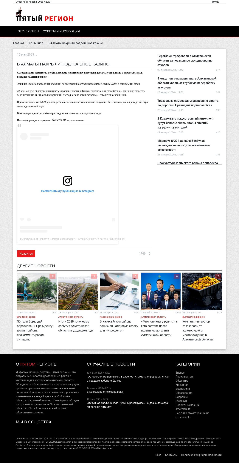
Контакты (171, 455)
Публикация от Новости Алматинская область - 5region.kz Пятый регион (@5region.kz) (72, 238)
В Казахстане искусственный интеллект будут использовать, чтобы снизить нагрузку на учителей (185, 123)
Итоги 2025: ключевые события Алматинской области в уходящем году (76, 326)
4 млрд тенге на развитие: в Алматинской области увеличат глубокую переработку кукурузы (186, 83)
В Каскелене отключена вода (105, 391)
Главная (18, 43)
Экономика (183, 388)
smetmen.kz (183, 409)
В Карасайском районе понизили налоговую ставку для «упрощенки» (119, 326)
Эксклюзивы (28, 31)
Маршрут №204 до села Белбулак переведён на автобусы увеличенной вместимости (183, 145)
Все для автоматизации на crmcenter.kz (192, 415)
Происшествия (185, 376)
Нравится (26, 253)
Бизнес (180, 372)
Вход (215, 1)
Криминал (36, 43)
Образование (184, 393)
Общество (182, 380)
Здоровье (182, 397)
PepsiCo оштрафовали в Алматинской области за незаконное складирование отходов (184, 60)
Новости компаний (188, 405)
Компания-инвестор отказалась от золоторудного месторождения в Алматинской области (197, 330)
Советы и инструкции (61, 31)
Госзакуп (181, 401)
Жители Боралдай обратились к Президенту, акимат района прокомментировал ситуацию (35, 330)
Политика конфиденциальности (201, 455)
